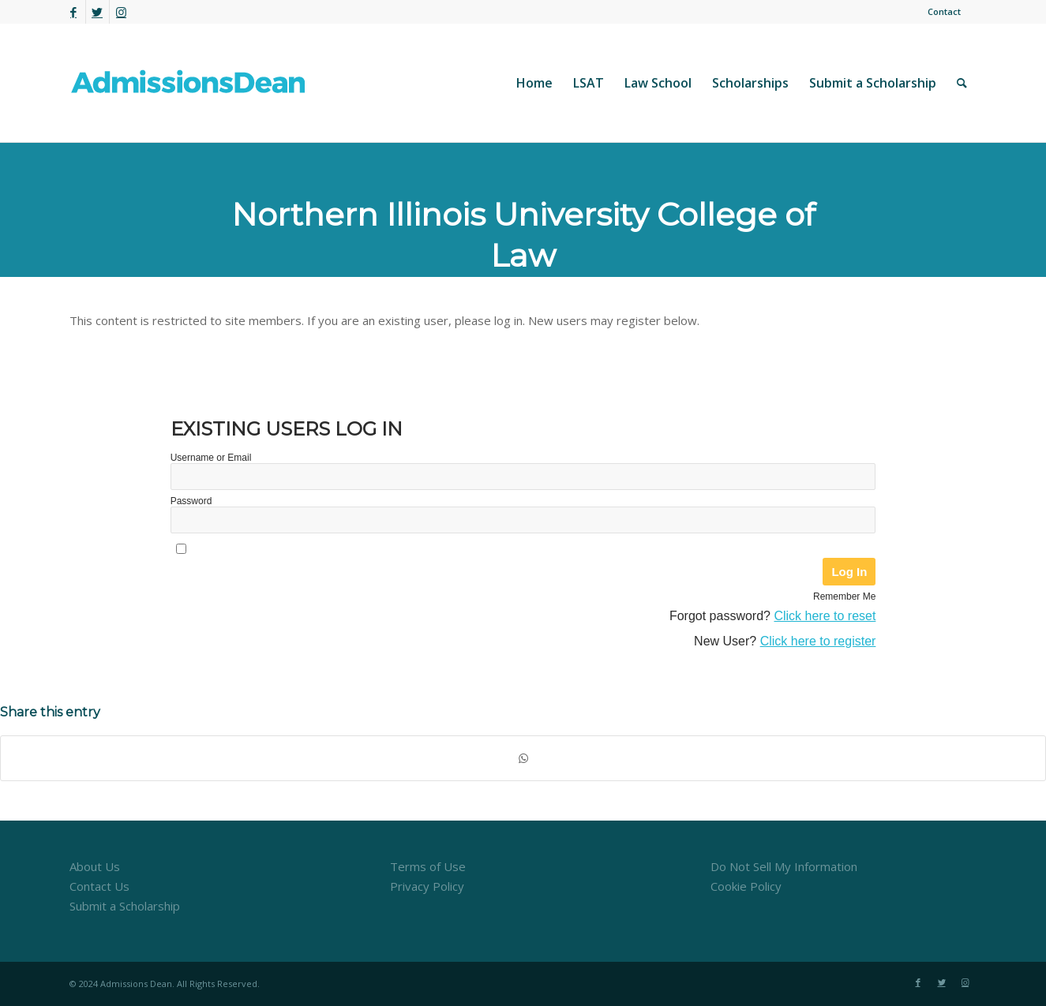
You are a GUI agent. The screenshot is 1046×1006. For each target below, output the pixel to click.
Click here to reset (824, 616)
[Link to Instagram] (121, 12)
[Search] (962, 83)
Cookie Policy (746, 886)
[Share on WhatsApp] (523, 758)
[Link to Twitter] (97, 12)
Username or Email (211, 457)
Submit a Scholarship (124, 906)
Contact (944, 11)
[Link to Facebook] (73, 12)
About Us (94, 866)
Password (191, 501)
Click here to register (818, 641)
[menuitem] (940, 12)
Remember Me (844, 596)
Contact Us (99, 886)
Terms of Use (428, 866)
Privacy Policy (427, 886)
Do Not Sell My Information (783, 866)
